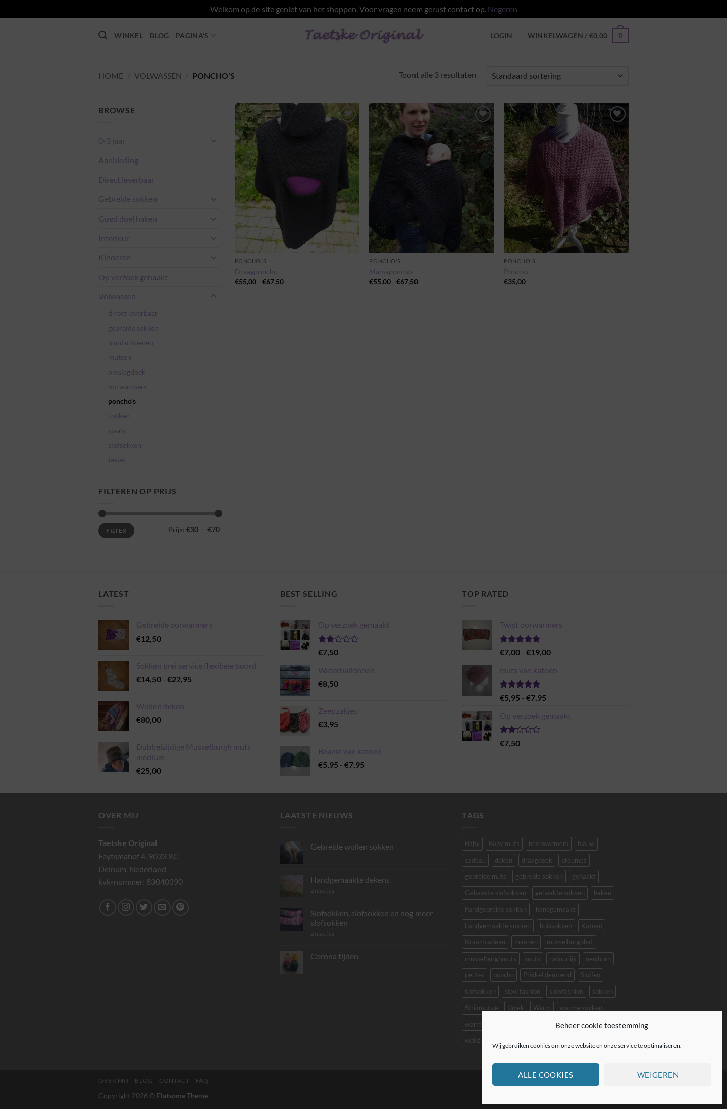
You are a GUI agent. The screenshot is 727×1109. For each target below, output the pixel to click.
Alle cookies (545, 1074)
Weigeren (658, 1074)
